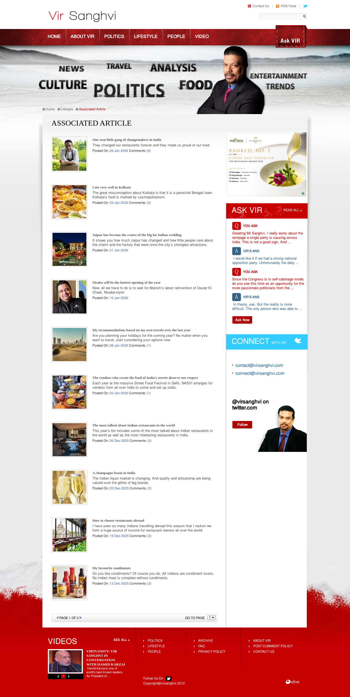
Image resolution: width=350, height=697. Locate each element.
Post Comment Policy (273, 646)
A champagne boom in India (113, 477)
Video (202, 37)
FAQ (201, 646)
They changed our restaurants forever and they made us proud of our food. (151, 150)
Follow (242, 425)
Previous (58, 676)
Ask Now (242, 320)
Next (68, 676)
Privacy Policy (211, 652)
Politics (114, 37)
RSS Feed (286, 6)
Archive (205, 641)
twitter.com (244, 408)
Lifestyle (146, 37)
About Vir (82, 37)
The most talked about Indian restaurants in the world (133, 430)
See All (120, 640)
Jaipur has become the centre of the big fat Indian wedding (137, 239)
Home (54, 37)
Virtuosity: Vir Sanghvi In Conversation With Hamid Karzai (105, 657)
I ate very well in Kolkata (111, 192)
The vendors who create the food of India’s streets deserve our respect (145, 382)
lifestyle (156, 646)
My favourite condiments (111, 572)
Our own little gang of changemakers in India (126, 144)
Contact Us (258, 6)
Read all (291, 210)
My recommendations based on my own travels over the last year (141, 334)
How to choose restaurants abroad (118, 525)
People (176, 37)
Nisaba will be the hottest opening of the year (126, 287)
